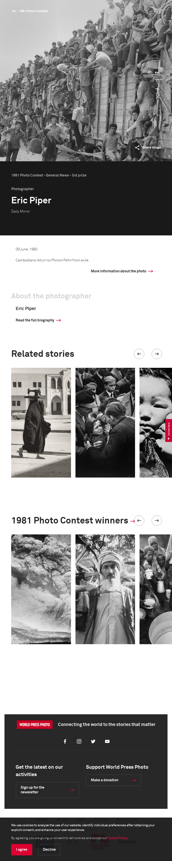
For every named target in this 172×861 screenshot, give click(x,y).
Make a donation (104, 780)
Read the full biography (35, 320)
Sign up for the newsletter (32, 790)
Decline (49, 849)
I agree (21, 849)
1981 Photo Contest (33, 11)
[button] (139, 354)
